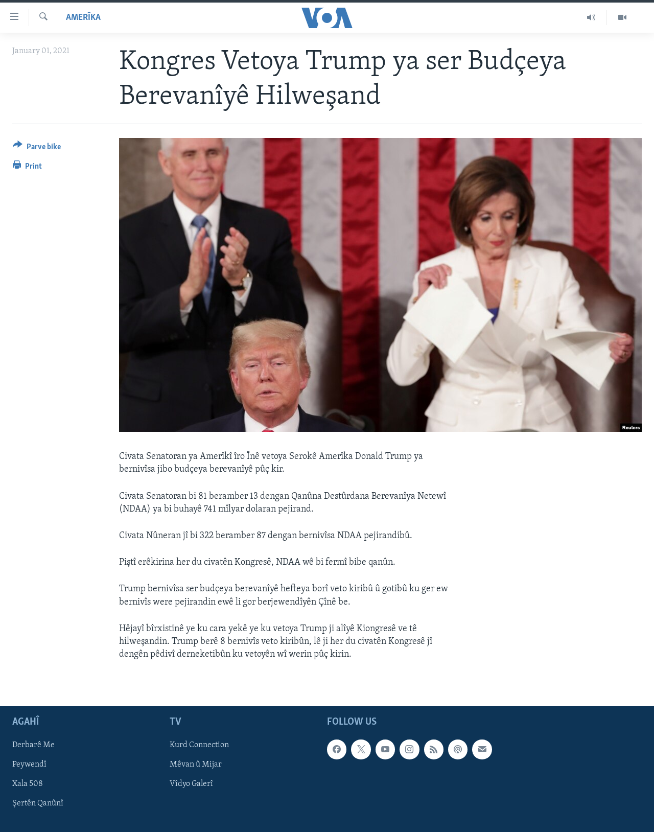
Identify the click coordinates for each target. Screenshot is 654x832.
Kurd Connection (199, 746)
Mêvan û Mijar (196, 765)
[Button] (37, 148)
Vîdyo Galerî (191, 784)
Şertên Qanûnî (37, 804)
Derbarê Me (33, 746)
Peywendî (29, 765)
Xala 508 (27, 784)
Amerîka (83, 17)
